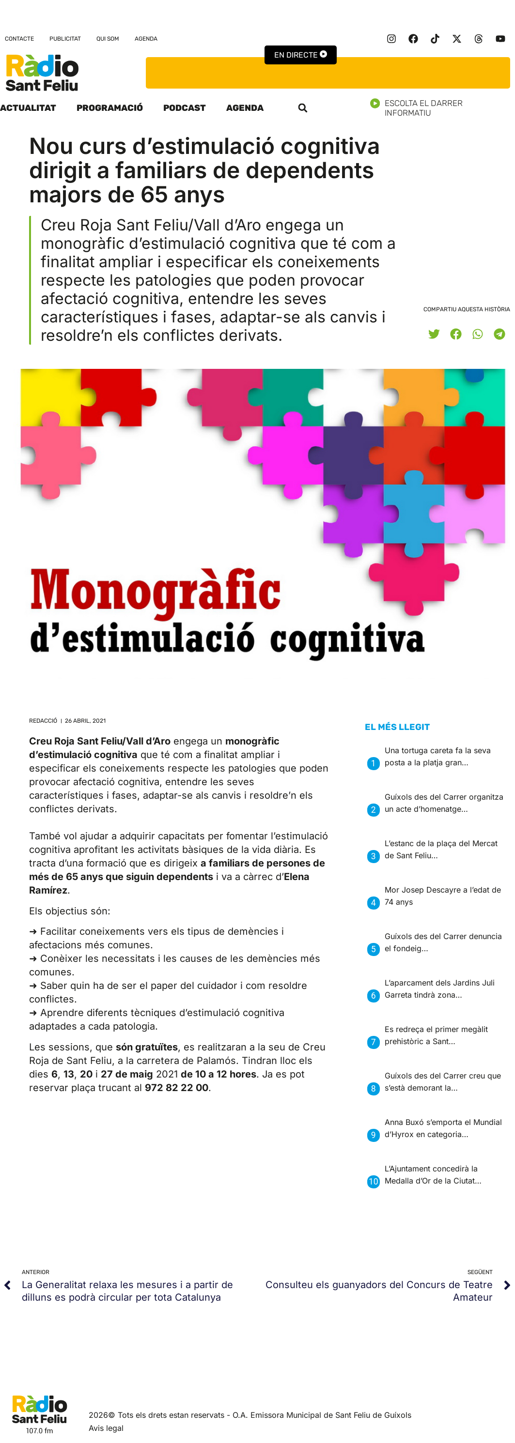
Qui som (107, 38)
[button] (303, 108)
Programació (110, 108)
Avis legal (106, 1428)
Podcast (184, 108)
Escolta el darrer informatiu (442, 108)
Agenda (146, 38)
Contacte (19, 38)
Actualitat (28, 108)
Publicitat (65, 38)
